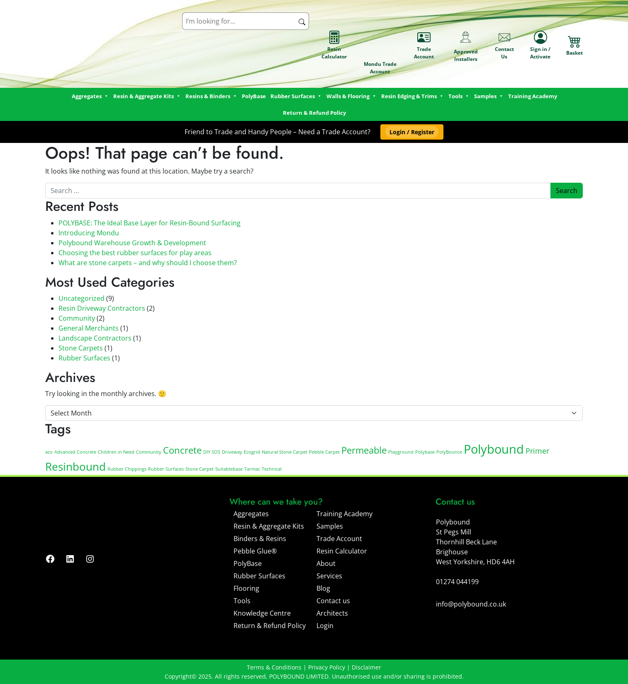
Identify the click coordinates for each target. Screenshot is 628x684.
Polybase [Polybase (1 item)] (425, 452)
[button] (411, 132)
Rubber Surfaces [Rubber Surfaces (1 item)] (166, 469)
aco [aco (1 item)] (49, 452)
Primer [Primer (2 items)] (537, 451)
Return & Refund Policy (314, 112)
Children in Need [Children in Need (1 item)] (116, 452)
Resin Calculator (334, 45)
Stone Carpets (80, 348)
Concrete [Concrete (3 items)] (182, 450)
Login (324, 625)
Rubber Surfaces (296, 96)
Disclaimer (366, 667)
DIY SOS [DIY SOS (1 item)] (211, 452)
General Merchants (88, 328)
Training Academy (532, 96)
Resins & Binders (211, 96)
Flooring (246, 588)
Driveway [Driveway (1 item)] (232, 452)
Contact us (333, 600)
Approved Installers (466, 45)
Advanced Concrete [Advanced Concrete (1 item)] (75, 452)
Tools (459, 96)
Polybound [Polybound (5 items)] (494, 449)
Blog (323, 588)
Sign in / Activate (540, 45)
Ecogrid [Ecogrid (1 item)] (252, 452)
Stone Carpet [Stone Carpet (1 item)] (199, 469)
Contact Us (504, 45)
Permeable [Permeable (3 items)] (364, 450)
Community (76, 318)
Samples (329, 526)
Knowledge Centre (262, 613)
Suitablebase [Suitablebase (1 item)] (229, 469)
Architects (332, 613)
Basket (574, 45)
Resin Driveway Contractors (101, 308)
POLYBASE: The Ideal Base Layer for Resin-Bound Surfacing (149, 222)
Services (329, 575)
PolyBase (254, 96)
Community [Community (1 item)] (148, 452)
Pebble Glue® (255, 551)
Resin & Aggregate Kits (269, 526)
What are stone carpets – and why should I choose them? (147, 262)
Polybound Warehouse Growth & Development (132, 242)
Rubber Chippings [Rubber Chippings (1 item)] (126, 469)
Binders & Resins (260, 538)
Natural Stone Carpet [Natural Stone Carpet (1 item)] (284, 452)
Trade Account (424, 45)
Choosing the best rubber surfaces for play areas (135, 252)
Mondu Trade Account (380, 45)
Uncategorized (81, 298)
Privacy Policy (326, 667)
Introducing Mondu (88, 232)
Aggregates (251, 513)
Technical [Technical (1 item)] (272, 469)
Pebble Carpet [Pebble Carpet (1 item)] (324, 452)
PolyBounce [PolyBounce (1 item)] (449, 452)
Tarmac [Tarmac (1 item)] (252, 469)
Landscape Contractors (94, 338)
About (326, 563)
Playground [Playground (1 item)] (401, 452)
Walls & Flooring (351, 96)
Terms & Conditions (274, 667)
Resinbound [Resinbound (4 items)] (75, 466)
